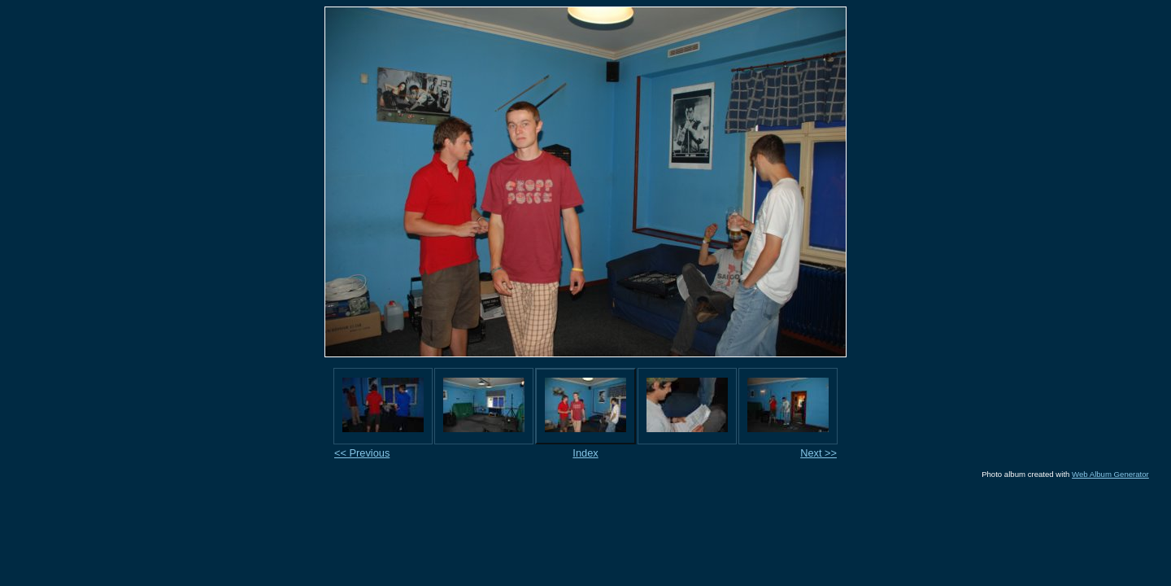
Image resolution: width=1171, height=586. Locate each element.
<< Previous (362, 453)
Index (585, 453)
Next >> (818, 453)
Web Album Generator (1110, 474)
